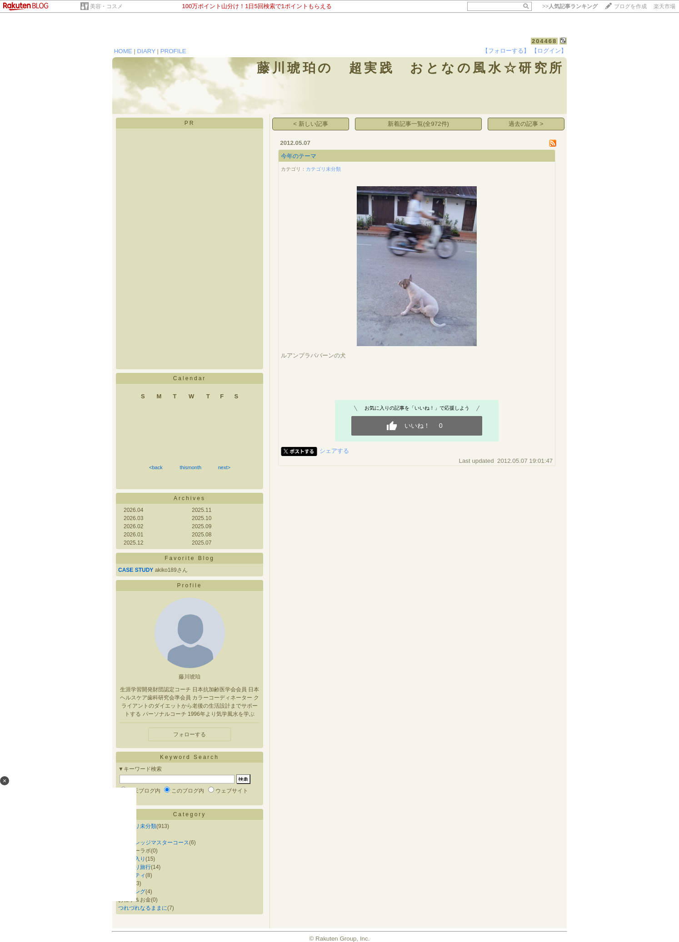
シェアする (334, 450)
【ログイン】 (549, 50)
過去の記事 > (526, 123)
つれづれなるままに (142, 908)
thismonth (190, 467)
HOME (123, 51)
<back (156, 467)
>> (570, 6)
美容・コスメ (106, 6)
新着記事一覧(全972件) (418, 123)
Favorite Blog (190, 558)
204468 (544, 41)
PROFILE (173, 51)
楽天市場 (664, 6)
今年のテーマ (298, 156)
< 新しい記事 (310, 123)
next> (224, 467)
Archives (189, 498)
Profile (189, 585)
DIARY (146, 51)
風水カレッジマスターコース (153, 842)
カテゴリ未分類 (137, 826)
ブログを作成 (630, 6)
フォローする (189, 734)
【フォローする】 (505, 50)
